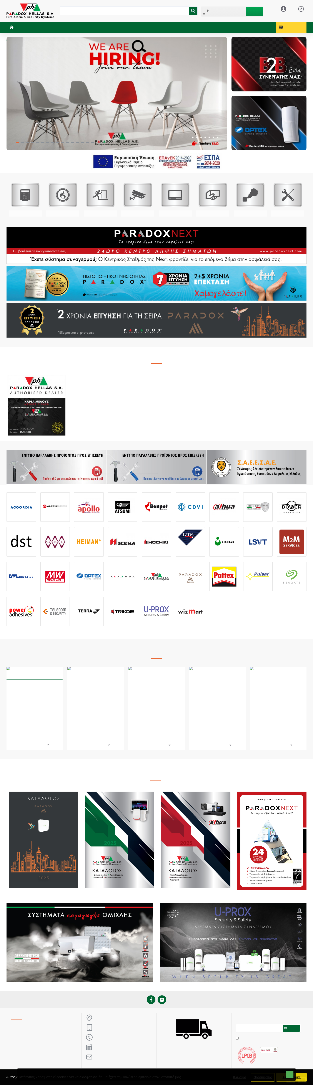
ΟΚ (290, 1074)
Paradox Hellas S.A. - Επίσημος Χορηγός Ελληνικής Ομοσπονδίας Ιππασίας (156, 719)
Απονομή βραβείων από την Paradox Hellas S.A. (95, 716)
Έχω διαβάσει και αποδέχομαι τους (262, 1038)
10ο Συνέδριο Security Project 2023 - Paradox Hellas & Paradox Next (217, 719)
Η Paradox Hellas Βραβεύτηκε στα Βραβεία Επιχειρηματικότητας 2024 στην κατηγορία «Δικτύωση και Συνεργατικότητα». (35, 724)
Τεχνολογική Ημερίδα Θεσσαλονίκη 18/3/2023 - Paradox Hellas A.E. (278, 719)
